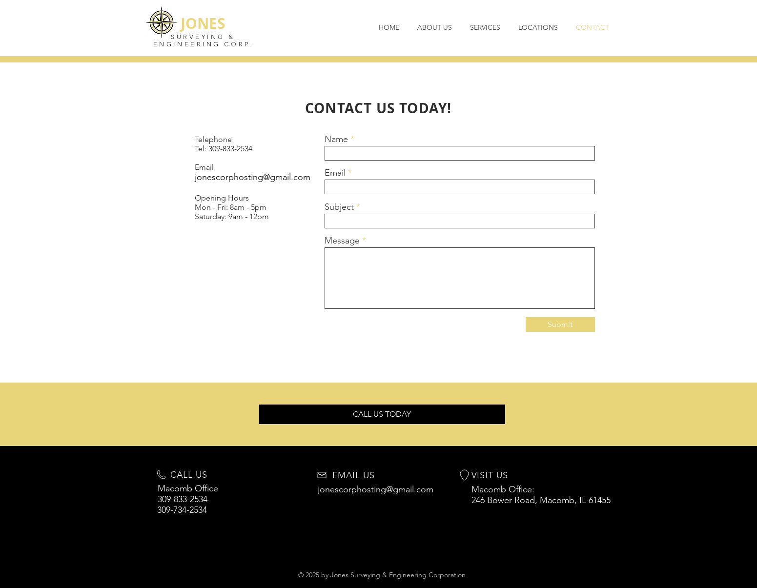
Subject (339, 207)
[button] (382, 414)
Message (342, 240)
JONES (203, 23)
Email (335, 172)
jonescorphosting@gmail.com (252, 177)
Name (336, 139)
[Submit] (560, 324)
